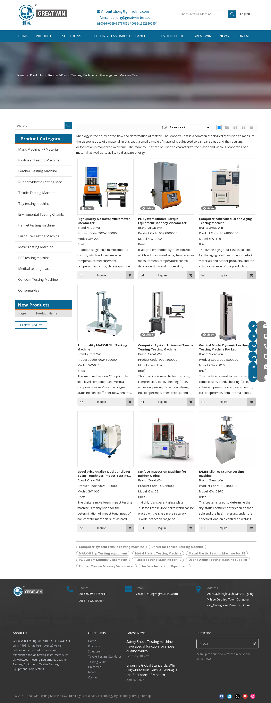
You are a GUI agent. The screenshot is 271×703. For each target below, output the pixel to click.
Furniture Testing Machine (38, 236)
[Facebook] (221, 696)
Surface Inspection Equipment (164, 566)
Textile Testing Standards (105, 656)
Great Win (94, 667)
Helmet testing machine (36, 225)
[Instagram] (252, 696)
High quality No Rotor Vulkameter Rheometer (103, 221)
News (92, 672)
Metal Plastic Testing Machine (158, 553)
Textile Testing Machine (36, 192)
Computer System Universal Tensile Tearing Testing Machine (165, 347)
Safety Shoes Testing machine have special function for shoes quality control (150, 646)
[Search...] (40, 125)
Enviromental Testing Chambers (43, 214)
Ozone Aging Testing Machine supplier (217, 560)
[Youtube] (245, 696)
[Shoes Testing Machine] (203, 14)
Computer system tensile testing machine (111, 547)
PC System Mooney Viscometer (103, 560)
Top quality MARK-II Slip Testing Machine (102, 347)
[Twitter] (237, 696)
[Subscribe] (254, 644)
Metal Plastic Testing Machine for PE (217, 553)
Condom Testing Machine (38, 279)
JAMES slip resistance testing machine (221, 473)
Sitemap (145, 696)
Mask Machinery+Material (38, 149)
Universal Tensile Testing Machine (177, 547)
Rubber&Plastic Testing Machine (43, 182)
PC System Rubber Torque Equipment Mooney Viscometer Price (162, 221)
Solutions (94, 651)
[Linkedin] (229, 696)
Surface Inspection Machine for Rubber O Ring (162, 473)
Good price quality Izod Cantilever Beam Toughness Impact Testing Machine (103, 473)
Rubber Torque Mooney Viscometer (106, 566)
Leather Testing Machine (37, 171)
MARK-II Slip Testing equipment (103, 553)
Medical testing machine (36, 268)
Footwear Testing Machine (38, 160)
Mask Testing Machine (35, 247)
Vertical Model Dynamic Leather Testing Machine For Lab (223, 347)
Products (94, 646)
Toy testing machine (34, 203)
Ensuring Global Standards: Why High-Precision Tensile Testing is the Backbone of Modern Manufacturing (151, 672)
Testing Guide (97, 662)
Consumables (28, 290)
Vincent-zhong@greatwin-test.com (126, 17)
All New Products (31, 325)
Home (92, 641)
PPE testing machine (34, 258)
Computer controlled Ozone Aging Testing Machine (225, 221)
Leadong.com (127, 696)
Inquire (91, 275)
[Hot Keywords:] (232, 14)
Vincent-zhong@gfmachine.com (123, 11)
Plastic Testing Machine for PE (158, 560)
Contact (93, 677)
